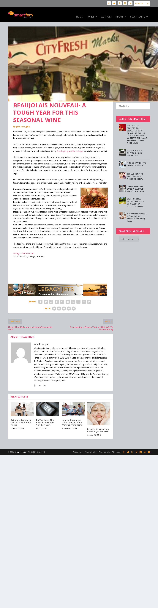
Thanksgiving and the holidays (70, 142)
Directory (116, 443)
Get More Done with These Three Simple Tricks (21, 414)
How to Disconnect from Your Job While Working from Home (72, 414)
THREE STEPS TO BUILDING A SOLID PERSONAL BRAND (135, 180)
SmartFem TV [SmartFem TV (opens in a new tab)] (137, 13)
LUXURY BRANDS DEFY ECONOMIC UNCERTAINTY (134, 144)
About (119, 13)
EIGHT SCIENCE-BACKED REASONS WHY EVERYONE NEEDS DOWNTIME (136, 194)
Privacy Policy (91, 443)
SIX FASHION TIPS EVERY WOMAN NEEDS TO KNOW (135, 168)
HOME (79, 13)
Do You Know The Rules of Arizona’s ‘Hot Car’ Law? (45, 414)
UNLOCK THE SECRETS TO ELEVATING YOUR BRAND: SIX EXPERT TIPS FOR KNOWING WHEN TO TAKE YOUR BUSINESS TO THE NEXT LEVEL (137, 126)
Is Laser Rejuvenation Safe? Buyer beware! (98, 421)
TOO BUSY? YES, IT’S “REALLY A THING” (136, 155)
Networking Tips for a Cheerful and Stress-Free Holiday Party (136, 209)
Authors (106, 13)
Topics (90, 13)
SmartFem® (20, 443)
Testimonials (104, 443)
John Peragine (23, 118)
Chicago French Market (23, 245)
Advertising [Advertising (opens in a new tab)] (78, 443)
